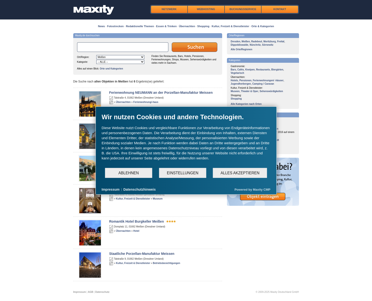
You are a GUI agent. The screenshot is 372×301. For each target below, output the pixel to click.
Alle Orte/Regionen (241, 49)
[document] (186, 140)
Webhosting (206, 9)
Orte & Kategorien (262, 26)
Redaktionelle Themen (140, 26)
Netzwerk (169, 9)
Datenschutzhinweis (139, 189)
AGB (90, 292)
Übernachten (187, 26)
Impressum (79, 292)
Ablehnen (128, 173)
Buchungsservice (242, 9)
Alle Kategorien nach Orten (246, 104)
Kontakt (279, 9)
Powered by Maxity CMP (252, 189)
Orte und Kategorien (111, 68)
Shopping (203, 26)
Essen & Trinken (166, 26)
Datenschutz (102, 292)
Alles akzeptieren (239, 173)
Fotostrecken (115, 26)
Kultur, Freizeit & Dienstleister (230, 26)
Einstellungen (182, 173)
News (101, 26)
